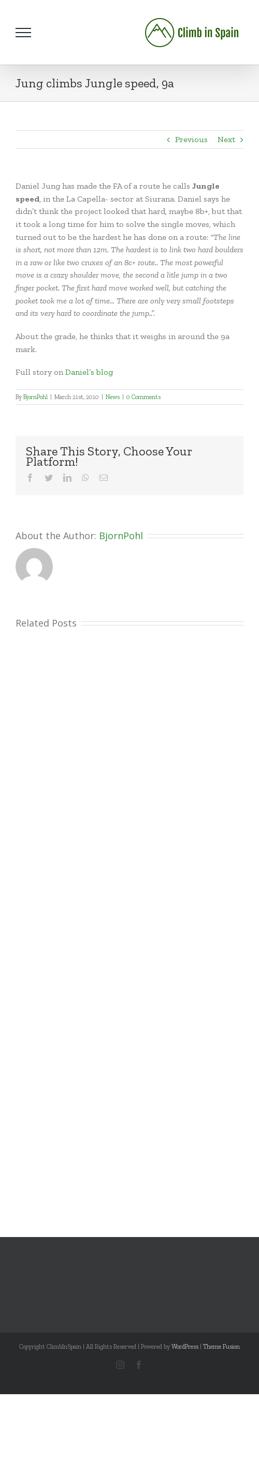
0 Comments (143, 397)
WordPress (184, 1346)
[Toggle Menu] (23, 32)
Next (226, 139)
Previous (191, 139)
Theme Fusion (221, 1346)
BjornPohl (35, 397)
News (113, 397)
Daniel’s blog (89, 372)
